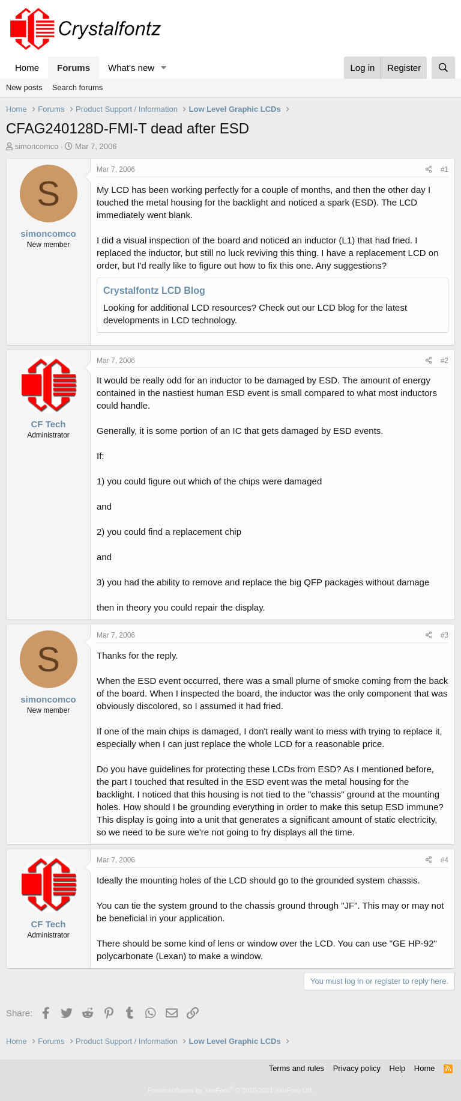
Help (398, 1068)
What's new (131, 68)
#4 (444, 860)
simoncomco (37, 146)
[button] (163, 67)
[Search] (443, 67)
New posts (24, 87)
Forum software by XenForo (230, 1090)
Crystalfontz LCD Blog (154, 290)
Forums (73, 68)
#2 (444, 360)
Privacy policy (357, 1068)
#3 (444, 635)
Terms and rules (296, 1068)
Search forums (77, 87)
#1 (444, 169)
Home (27, 68)
